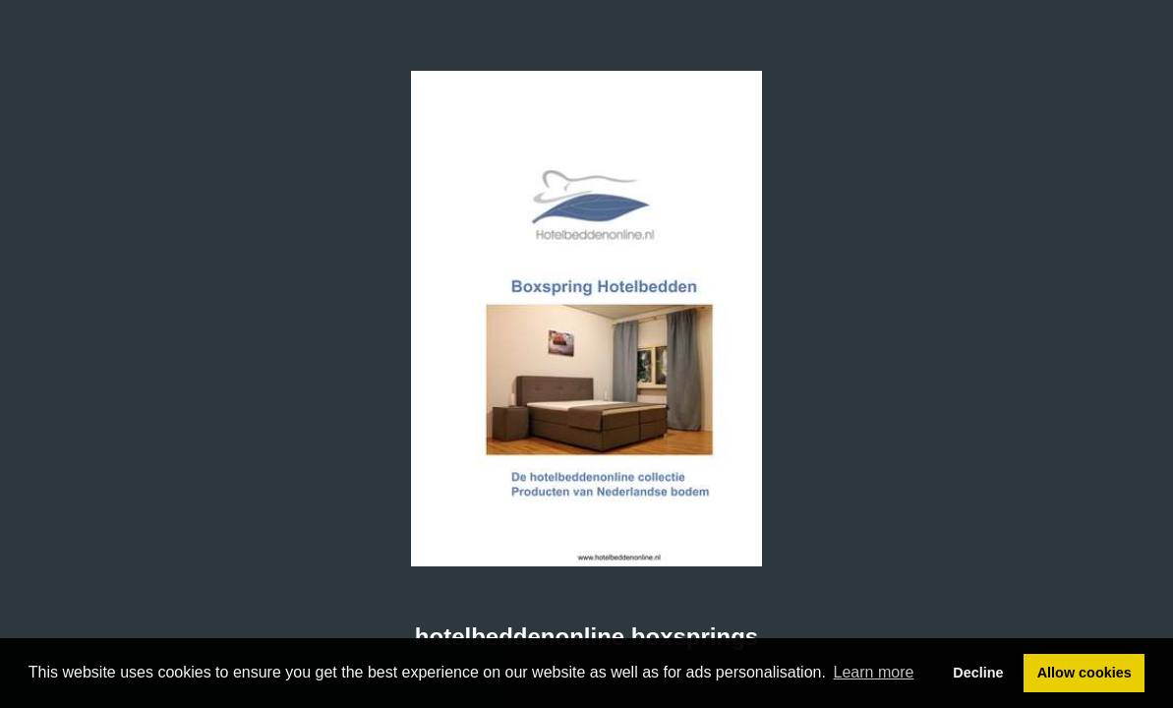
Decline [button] (978, 672)
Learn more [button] (874, 672)
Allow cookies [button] (1084, 672)
